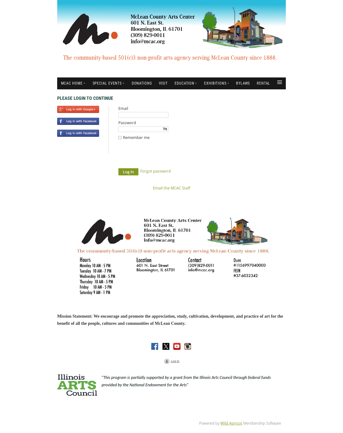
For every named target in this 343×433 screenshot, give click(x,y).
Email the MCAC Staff (171, 188)
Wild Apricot (231, 423)
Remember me (136, 137)
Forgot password (155, 171)
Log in (175, 361)
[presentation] (154, 156)
